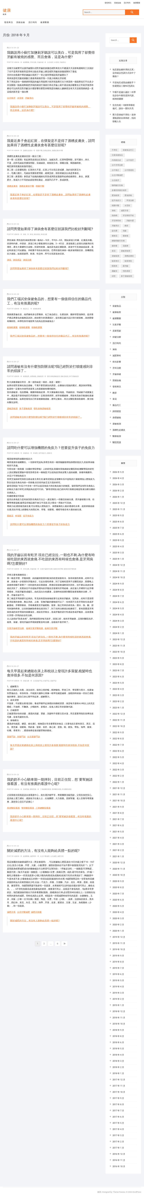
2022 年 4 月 (118, 763)
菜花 (114, 399)
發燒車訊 (108, 3)
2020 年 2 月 (118, 924)
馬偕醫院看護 (66, 789)
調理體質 (116, 411)
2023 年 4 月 (118, 689)
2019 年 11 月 (118, 943)
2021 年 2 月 (118, 850)
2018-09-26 (13, 775)
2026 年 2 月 (118, 490)
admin (16, 62)
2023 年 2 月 (118, 701)
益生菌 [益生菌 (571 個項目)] (114, 231)
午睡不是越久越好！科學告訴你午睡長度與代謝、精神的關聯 (124, 95)
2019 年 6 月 (118, 974)
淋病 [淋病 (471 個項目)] (113, 211)
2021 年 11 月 (118, 794)
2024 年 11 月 (118, 571)
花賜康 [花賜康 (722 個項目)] (125, 246)
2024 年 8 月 (118, 590)
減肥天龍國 (36, 912)
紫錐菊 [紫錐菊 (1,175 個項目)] (125, 236)
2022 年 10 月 (118, 726)
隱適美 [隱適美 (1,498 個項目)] (114, 266)
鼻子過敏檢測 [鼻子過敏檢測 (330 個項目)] (126, 276)
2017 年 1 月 (118, 1148)
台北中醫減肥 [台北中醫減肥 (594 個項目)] (117, 175)
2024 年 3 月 (118, 621)
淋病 (24, 234)
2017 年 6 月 (118, 1117)
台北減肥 (53, 856)
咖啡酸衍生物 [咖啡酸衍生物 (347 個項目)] (117, 185)
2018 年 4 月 (118, 1055)
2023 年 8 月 (118, 664)
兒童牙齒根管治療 (46, 569)
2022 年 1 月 (118, 782)
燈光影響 (116, 362)
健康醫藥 (136, 3)
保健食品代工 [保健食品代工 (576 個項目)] (128, 150)
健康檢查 (26, 376)
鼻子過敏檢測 (74, 376)
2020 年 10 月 (118, 875)
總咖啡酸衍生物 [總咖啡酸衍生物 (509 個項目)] (118, 241)
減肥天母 (60, 856)
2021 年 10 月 (118, 800)
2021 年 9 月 (118, 807)
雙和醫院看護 (56, 789)
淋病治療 (44, 234)
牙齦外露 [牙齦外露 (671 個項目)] (130, 221)
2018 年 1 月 (118, 1073)
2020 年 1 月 (118, 931)
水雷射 (56, 62)
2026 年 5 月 (118, 472)
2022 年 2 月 (118, 776)
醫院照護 (33, 789)
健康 (7, 10)
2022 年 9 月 (118, 732)
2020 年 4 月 (118, 912)
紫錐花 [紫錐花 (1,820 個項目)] (114, 236)
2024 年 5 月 (118, 608)
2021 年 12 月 (118, 788)
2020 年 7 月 (118, 893)
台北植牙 (50, 62)
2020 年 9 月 (118, 881)
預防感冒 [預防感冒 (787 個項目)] (126, 271)
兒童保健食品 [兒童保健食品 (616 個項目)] (117, 155)
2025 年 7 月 (118, 528)
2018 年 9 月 (118, 1030)
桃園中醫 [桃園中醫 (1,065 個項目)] (115, 205)
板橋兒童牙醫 (58, 569)
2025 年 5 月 (118, 540)
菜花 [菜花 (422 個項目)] (113, 251)
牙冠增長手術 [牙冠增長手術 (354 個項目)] (128, 215)
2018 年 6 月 (118, 1042)
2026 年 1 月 (118, 497)
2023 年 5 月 (118, 683)
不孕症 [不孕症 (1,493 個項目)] (114, 150)
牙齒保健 (40, 62)
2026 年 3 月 (118, 484)
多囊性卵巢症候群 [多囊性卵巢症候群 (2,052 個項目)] (119, 190)
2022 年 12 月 (118, 714)
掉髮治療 (26, 681)
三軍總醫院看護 (45, 789)
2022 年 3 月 (118, 769)
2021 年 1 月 (118, 856)
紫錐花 (49, 453)
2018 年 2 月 (118, 1067)
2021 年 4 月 (118, 838)
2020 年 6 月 (118, 900)
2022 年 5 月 (118, 757)
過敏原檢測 (64, 376)
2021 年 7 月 (118, 819)
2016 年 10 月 (118, 1166)
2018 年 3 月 (118, 1061)
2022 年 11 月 (118, 720)
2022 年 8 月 (118, 738)
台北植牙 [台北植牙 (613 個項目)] (115, 180)
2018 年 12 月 (118, 1011)
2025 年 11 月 (118, 509)
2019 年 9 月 (118, 955)
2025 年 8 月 (118, 521)
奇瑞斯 (35, 453)
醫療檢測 (116, 436)
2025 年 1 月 (118, 559)
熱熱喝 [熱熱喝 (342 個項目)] (114, 215)
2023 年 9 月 (118, 658)
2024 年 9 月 (118, 583)
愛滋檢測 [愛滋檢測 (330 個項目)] (115, 195)
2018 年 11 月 (118, 1017)
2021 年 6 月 (118, 825)
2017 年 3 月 (118, 1135)
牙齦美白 (63, 62)
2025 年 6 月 (118, 534)
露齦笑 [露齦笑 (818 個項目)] (114, 271)
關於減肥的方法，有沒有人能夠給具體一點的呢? (43, 851)
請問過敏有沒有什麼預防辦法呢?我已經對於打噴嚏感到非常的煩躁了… (46, 417)
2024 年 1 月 (118, 633)
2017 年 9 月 (118, 1098)
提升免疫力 (42, 453)
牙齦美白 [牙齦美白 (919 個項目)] (115, 226)
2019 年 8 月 (118, 962)
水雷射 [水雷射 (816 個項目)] (127, 205)
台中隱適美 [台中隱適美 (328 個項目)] (129, 170)
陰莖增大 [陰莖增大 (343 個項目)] (115, 261)
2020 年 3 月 (118, 918)
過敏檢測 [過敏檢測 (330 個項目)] (115, 256)
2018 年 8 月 (118, 1036)
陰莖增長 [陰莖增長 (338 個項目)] (128, 261)
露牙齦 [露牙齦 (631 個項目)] (125, 266)
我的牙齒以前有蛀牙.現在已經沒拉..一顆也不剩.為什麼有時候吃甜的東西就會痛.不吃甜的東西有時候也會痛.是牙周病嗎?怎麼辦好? (51, 559)
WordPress (136, 1192)
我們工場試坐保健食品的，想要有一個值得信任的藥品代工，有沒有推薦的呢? (49, 336)
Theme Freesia (119, 1192)
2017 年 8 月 (118, 1104)
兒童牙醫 (116, 324)
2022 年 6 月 (118, 751)
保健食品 (26, 453)
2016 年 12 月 (118, 1154)
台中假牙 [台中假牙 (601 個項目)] (130, 160)
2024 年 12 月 (118, 565)
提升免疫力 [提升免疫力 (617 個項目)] (116, 200)
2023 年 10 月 (118, 652)
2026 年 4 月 (118, 478)
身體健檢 (33, 376)
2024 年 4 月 (118, 614)
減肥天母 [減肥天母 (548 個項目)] (124, 211)
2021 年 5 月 (118, 831)
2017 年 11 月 (118, 1086)
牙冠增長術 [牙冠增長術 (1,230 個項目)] (116, 221)
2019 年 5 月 (118, 980)
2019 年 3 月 (118, 993)
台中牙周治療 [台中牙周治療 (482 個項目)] (117, 165)
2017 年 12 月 (118, 1079)
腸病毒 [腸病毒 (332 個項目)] (114, 246)
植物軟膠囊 (37, 309)
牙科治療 (33, 62)
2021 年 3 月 (118, 844)
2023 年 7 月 (118, 670)
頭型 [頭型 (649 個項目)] (113, 276)
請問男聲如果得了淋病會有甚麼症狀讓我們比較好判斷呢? (50, 229)
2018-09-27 (13, 362)
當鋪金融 (117, 3)
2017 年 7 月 (118, 1110)
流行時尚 (127, 3)
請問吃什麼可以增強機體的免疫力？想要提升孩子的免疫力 (51, 448)
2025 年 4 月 (118, 546)
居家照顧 (26, 789)
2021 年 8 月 (118, 813)
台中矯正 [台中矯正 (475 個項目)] (115, 170)
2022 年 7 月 (118, 745)
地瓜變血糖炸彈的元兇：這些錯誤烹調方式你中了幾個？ (124, 73)
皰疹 (114, 393)
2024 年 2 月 (118, 627)
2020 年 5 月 (118, 906)
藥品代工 (26, 309)
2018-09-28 (13, 48)
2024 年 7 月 (118, 596)
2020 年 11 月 (118, 869)
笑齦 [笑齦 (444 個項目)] (124, 231)
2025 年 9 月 (118, 515)
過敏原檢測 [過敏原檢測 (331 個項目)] (125, 251)
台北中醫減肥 (45, 856)
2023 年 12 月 (118, 639)
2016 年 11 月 (118, 1160)
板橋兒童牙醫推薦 (70, 569)
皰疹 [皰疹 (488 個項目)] (126, 226)
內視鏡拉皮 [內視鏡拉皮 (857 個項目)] (116, 160)
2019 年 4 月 (118, 986)
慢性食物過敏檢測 (53, 376)
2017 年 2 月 (118, 1141)
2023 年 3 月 (118, 695)
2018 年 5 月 (118, 1048)
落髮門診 (53, 681)
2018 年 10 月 (118, 1024)
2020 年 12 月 (118, 862)
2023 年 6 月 (118, 676)
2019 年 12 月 (118, 937)
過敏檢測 (40, 376)
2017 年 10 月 (118, 1092)
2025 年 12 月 (118, 503)
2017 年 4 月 (118, 1129)
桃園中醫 (39, 150)
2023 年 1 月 (118, 707)
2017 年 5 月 (118, 1123)
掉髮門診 (46, 681)
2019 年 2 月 (118, 999)
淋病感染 (37, 234)
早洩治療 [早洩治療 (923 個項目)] (130, 200)
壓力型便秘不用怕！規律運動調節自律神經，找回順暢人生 (124, 118)
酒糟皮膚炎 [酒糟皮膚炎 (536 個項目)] (129, 256)
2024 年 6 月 (118, 602)
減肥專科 (33, 856)
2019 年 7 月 (118, 968)
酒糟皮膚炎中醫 (57, 150)
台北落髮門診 (37, 681)
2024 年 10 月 (118, 577)
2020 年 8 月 (118, 887)
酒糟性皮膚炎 (27, 150)
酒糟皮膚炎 (47, 150)
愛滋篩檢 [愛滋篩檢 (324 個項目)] (128, 195)
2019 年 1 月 (118, 1005)
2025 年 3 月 (118, 552)
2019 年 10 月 (118, 949)
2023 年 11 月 (118, 645)
